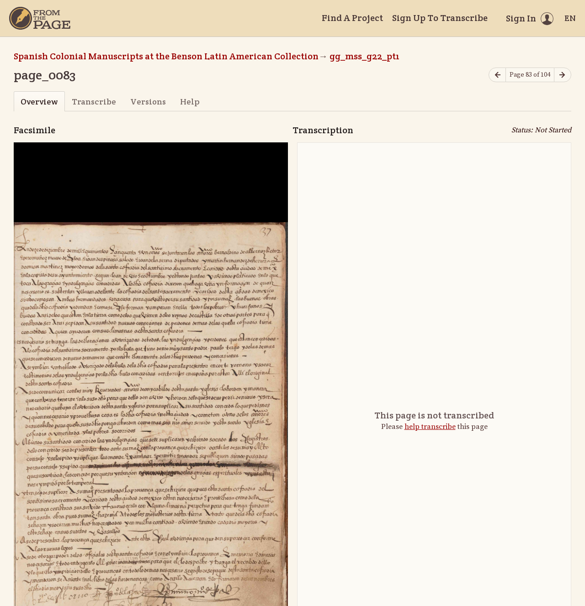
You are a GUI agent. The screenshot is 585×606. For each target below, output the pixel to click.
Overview (39, 101)
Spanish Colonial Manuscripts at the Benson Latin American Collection (166, 56)
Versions (148, 101)
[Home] (39, 18)
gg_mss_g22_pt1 (364, 56)
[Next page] (562, 75)
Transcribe (94, 101)
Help (190, 101)
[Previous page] (497, 75)
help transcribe (430, 426)
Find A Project (352, 18)
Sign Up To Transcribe (440, 18)
